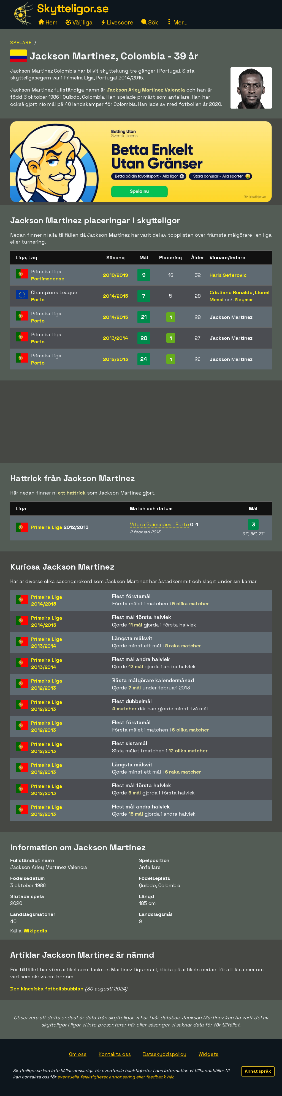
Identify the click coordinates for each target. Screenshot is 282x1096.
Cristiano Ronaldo (231, 292)
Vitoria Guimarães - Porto (159, 524)
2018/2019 (115, 275)
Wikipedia (35, 930)
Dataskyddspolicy (164, 1054)
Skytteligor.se (72, 8)
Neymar (244, 299)
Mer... (176, 22)
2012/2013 (115, 359)
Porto (38, 299)
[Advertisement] (141, 421)
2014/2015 (115, 296)
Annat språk (258, 1071)
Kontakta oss (115, 1054)
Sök (150, 22)
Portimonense (47, 278)
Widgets (208, 1054)
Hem (48, 22)
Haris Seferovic (228, 275)
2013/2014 (115, 338)
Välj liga (79, 22)
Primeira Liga (59, 527)
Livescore (117, 22)
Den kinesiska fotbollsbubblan (46, 988)
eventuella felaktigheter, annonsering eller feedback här (115, 1077)
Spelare (21, 42)
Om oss (77, 1054)
